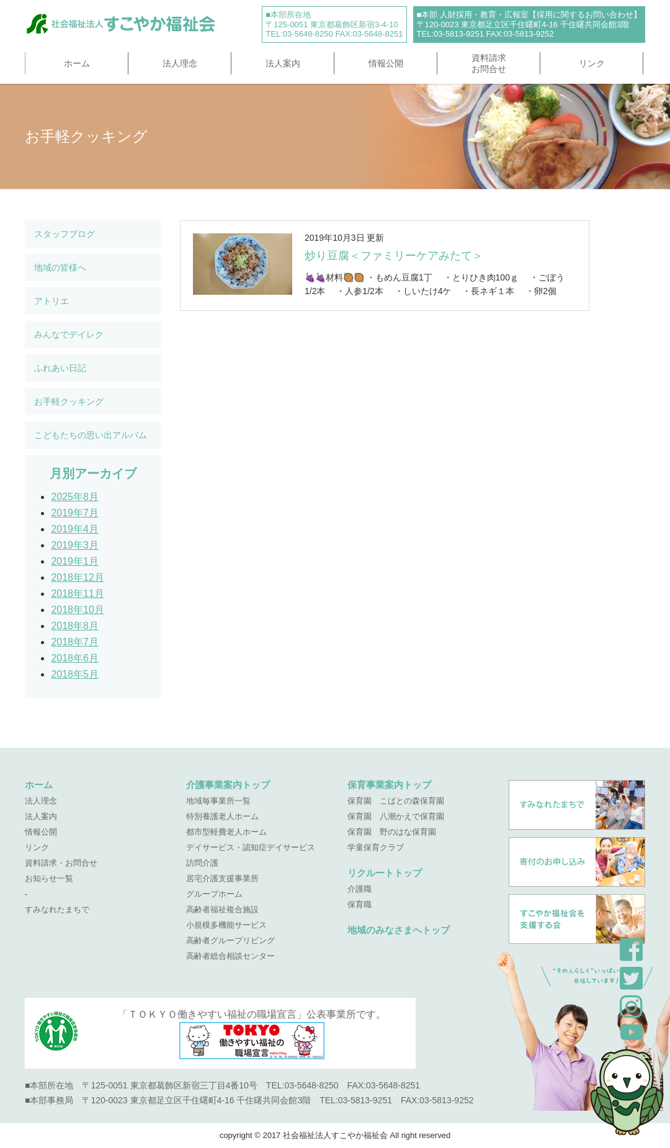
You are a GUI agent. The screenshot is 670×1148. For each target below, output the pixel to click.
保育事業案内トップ (389, 784)
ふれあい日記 (60, 368)
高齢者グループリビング (230, 940)
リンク (592, 63)
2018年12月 (77, 577)
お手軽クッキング (69, 401)
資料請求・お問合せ (61, 863)
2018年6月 (75, 658)
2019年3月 (75, 545)
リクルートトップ (384, 873)
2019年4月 (75, 529)
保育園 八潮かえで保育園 (395, 816)
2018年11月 (77, 593)
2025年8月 (75, 496)
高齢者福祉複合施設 (222, 909)
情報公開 (385, 63)
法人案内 (283, 63)
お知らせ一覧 (49, 878)
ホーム (77, 63)
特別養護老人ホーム (222, 816)
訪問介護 (202, 863)
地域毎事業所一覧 (218, 800)
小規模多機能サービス (226, 925)
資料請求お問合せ (488, 63)
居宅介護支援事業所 (222, 878)
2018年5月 (75, 674)
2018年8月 (75, 626)
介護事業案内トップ (228, 784)
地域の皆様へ (60, 267)
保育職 (359, 904)
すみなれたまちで (57, 909)
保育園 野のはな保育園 (391, 831)
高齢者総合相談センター (230, 956)
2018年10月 (77, 609)
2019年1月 (75, 561)
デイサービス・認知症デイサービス (250, 847)
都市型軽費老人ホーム (226, 831)
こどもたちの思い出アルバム (90, 435)
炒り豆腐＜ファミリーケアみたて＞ (394, 255)
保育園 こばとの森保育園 (395, 800)
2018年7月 (75, 642)
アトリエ (51, 301)
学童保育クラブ (375, 847)
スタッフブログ (64, 234)
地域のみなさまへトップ (398, 930)
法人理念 (180, 63)
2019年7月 (75, 513)
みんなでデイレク (69, 334)
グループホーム (214, 894)
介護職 (359, 889)
